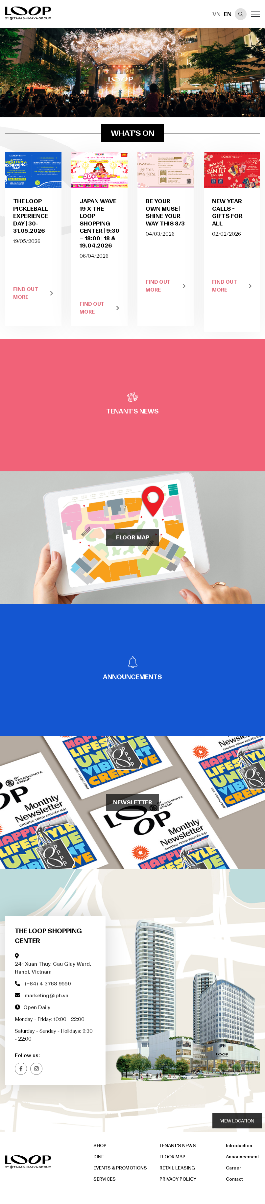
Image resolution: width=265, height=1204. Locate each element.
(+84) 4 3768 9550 (48, 983)
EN (227, 14)
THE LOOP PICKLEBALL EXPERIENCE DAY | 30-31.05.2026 (30, 216)
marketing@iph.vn (46, 995)
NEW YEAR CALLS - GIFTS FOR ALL (227, 212)
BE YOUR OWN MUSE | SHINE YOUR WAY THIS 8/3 (165, 212)
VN (216, 14)
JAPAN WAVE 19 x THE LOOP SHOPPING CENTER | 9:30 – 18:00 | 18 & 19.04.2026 (99, 223)
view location (237, 1121)
